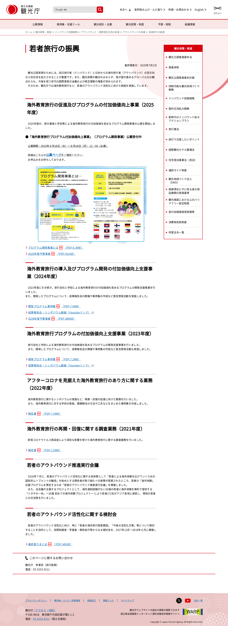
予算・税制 (164, 24)
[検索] (74, 9)
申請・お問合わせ (178, 9)
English (199, 9)
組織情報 (190, 24)
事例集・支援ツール (68, 24)
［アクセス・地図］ (44, 610)
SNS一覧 (198, 600)
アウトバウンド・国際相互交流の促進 (100, 32)
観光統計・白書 (103, 24)
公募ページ (53, 155)
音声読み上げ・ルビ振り (148, 9)
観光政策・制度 (135, 24)
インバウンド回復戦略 (66, 32)
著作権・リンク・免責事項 (67, 600)
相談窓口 (91, 600)
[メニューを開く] (217, 10)
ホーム (28, 32)
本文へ (123, 9)
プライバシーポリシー (36, 600)
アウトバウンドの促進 (134, 32)
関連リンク (108, 600)
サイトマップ (127, 600)
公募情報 (37, 24)
